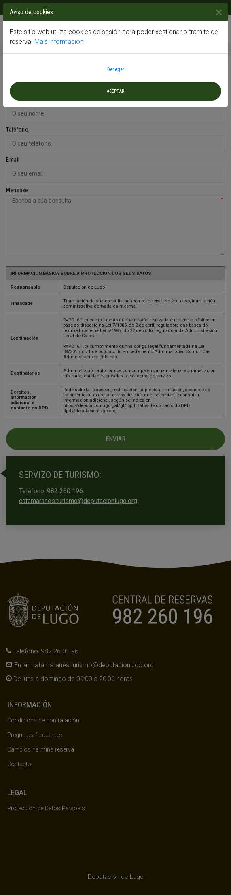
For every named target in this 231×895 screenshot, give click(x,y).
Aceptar (115, 91)
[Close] (215, 12)
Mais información (58, 41)
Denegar (115, 69)
